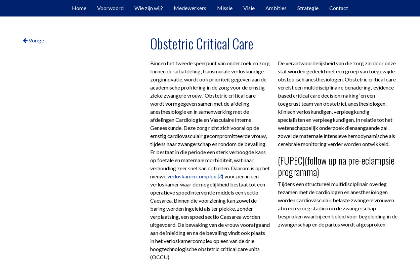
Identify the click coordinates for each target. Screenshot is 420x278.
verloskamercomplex (191, 176)
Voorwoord (110, 8)
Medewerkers (190, 8)
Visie (249, 8)
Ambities (276, 8)
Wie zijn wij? (148, 8)
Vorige (33, 40)
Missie (225, 8)
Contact (338, 8)
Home (79, 8)
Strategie (308, 8)
